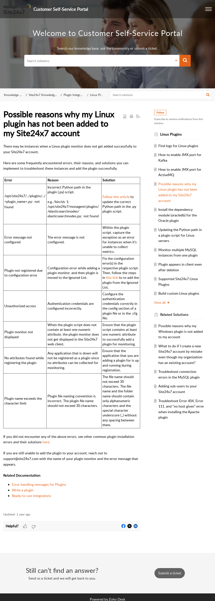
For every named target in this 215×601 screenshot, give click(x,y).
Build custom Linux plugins (178, 293)
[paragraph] (71, 326)
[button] (208, 9)
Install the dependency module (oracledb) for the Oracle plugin (177, 215)
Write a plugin (22, 490)
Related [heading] (174, 314)
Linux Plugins (98, 95)
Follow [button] (160, 112)
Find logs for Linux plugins (178, 145)
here (46, 442)
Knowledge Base (15, 95)
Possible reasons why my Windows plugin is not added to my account (180, 331)
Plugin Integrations (76, 95)
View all (162, 302)
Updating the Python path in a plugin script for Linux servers (180, 235)
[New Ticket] (169, 573)
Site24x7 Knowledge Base (46, 95)
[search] (98, 61)
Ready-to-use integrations (31, 495)
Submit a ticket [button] (169, 573)
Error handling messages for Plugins (39, 484)
